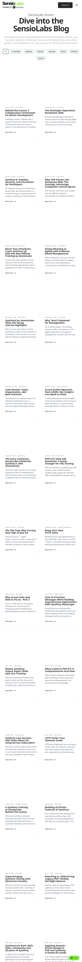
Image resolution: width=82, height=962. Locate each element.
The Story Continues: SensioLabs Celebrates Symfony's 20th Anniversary (18, 378)
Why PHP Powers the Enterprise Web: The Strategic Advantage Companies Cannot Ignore (60, 155)
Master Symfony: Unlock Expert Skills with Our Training (16, 545)
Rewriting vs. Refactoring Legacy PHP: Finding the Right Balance (59, 711)
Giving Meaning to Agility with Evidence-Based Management (57, 209)
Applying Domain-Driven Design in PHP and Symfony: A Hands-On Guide (55, 767)
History (45, 926)
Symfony (29, 51)
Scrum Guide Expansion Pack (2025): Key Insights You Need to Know (59, 322)
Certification (47, 911)
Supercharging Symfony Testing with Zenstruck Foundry (17, 711)
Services (5, 902)
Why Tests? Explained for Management (57, 265)
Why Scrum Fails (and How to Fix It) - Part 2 (17, 486)
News (4, 926)
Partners (74, 51)
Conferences (47, 902)
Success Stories (8, 935)
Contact (45, 939)
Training (40, 51)
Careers (41, 58)
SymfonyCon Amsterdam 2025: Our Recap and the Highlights (19, 267)
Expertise (52, 51)
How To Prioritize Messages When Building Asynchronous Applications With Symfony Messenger (61, 489)
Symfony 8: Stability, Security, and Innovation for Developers (19, 154)
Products (6, 915)
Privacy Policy (40, 955)
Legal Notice (31, 955)
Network (46, 915)
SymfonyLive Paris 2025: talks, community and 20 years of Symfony (19, 766)
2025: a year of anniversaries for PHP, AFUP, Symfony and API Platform (56, 825)
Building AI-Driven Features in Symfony (57, 654)
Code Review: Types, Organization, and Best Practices (17, 322)
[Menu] (76, 5)
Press (44, 931)
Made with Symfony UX (20, 955)
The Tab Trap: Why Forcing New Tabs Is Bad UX (20, 433)
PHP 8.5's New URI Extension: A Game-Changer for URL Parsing (59, 377)
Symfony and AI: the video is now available (18, 823)
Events (63, 51)
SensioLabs (16, 51)
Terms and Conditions (9, 958)
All (6, 51)
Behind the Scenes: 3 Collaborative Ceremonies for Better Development (20, 99)
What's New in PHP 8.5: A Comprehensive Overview (60, 544)
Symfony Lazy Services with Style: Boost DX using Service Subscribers (20, 601)
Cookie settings (7, 955)
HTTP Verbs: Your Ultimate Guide (55, 599)
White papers (7, 931)
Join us (45, 935)
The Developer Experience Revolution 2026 (60, 97)
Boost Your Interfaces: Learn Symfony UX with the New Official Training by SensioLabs (18, 210)
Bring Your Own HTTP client (54, 433)
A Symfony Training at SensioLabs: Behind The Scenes (16, 656)
